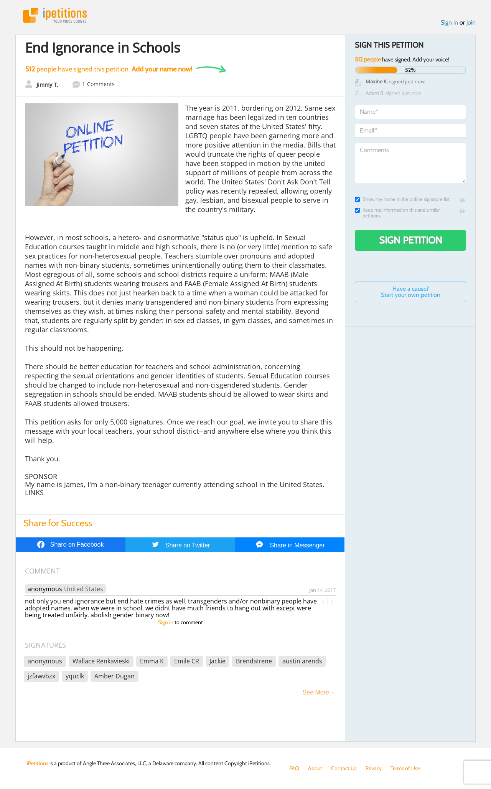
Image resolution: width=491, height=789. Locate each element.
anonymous (45, 589)
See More (316, 692)
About (315, 768)
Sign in (449, 22)
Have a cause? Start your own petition (410, 291)
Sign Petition (410, 240)
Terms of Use (405, 768)
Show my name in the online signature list (402, 199)
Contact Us (344, 768)
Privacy (374, 768)
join (471, 22)
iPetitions (55, 15)
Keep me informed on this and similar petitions (397, 213)
